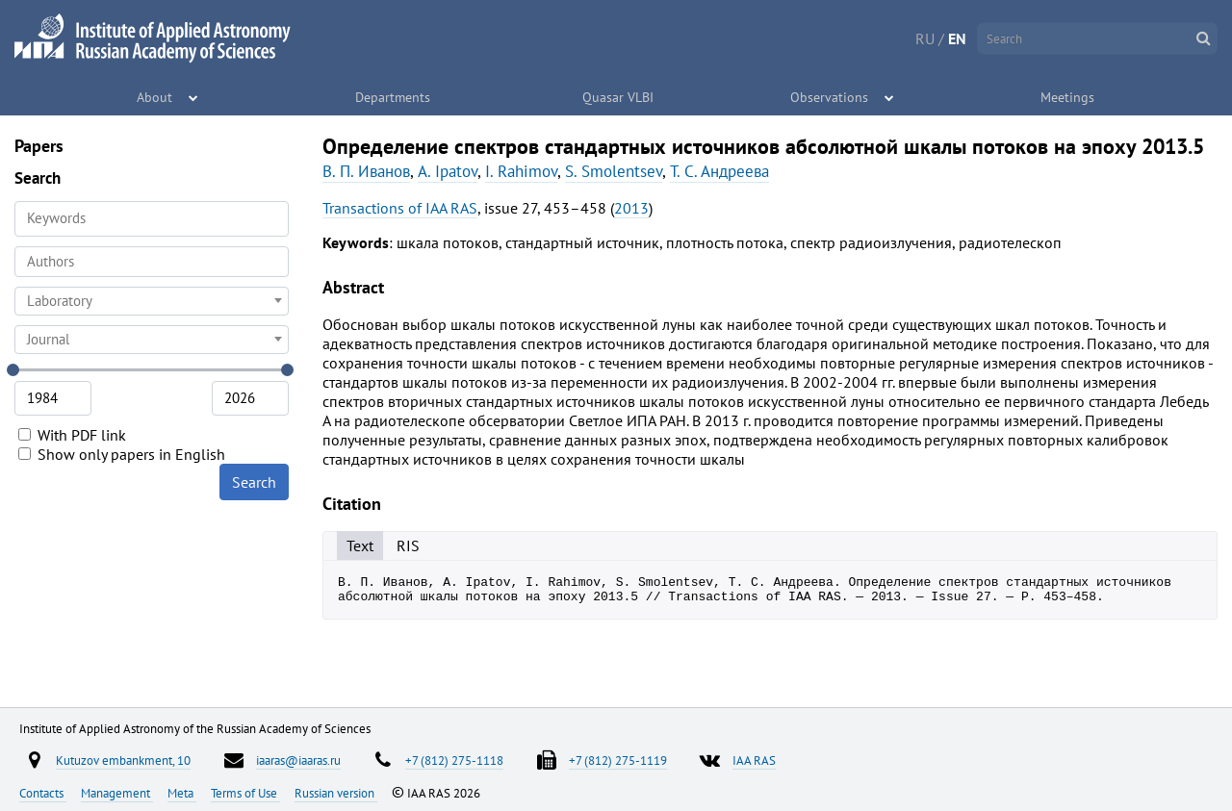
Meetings (1068, 96)
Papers (39, 146)
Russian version (336, 792)
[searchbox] (151, 261)
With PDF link (72, 434)
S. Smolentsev (613, 171)
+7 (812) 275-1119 (618, 760)
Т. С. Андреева (719, 171)
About (155, 96)
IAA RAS (754, 760)
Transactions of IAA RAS (399, 207)
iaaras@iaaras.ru (298, 760)
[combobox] (151, 261)
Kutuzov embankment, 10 (123, 760)
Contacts (42, 792)
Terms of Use (245, 792)
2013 (631, 207)
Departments (393, 96)
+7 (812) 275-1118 (454, 760)
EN (957, 38)
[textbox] (151, 301)
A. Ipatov (447, 171)
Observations (830, 96)
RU (925, 38)
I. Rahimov (521, 171)
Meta (181, 792)
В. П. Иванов (366, 171)
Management (117, 792)
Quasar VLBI (618, 96)
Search (254, 482)
